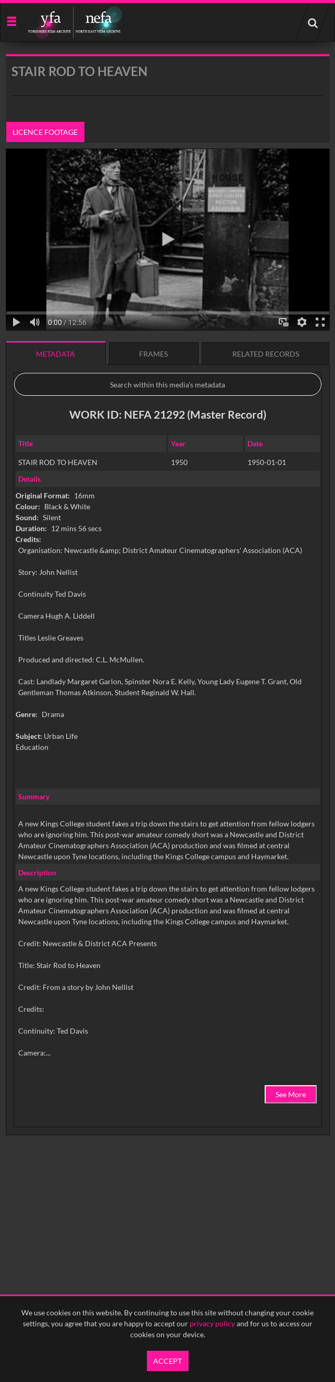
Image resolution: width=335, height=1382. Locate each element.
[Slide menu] (11, 20)
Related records (265, 353)
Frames (153, 353)
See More (291, 1094)
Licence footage (45, 132)
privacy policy (212, 1323)
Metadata (55, 353)
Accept (167, 1360)
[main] (168, 621)
